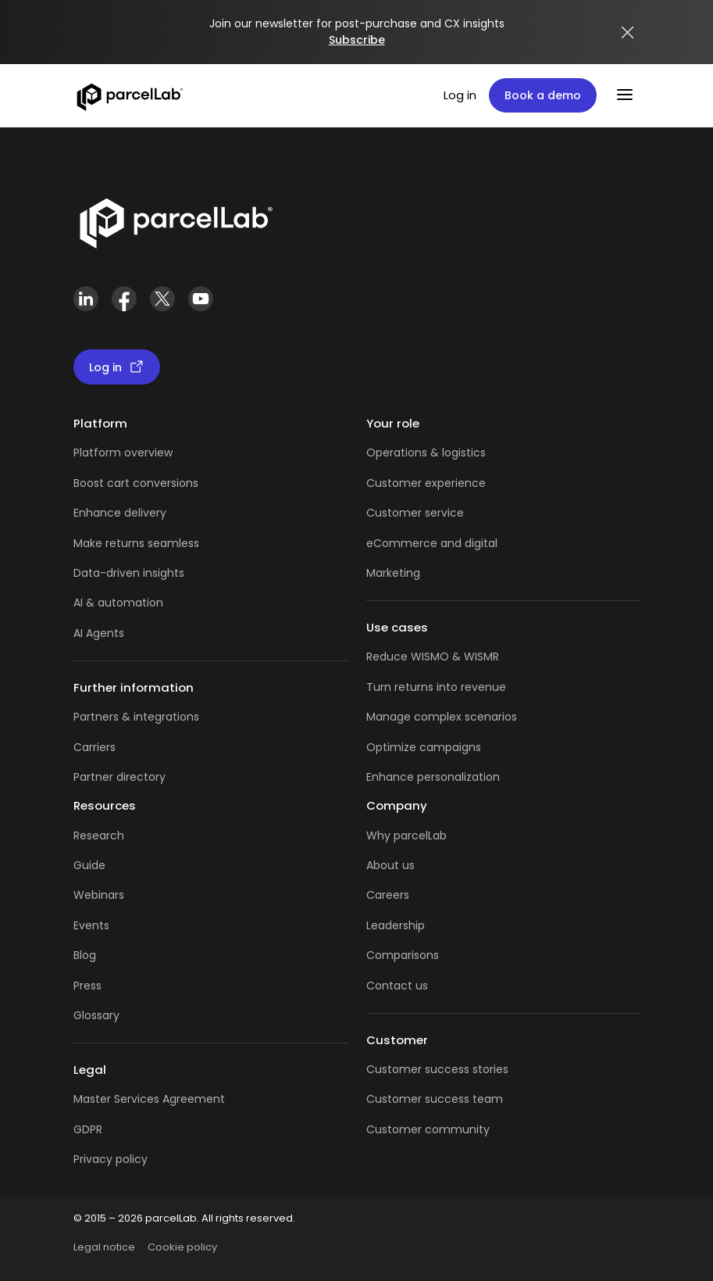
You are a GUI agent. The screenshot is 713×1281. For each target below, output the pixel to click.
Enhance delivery (119, 513)
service (444, 513)
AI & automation (118, 602)
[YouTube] (201, 299)
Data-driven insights (128, 573)
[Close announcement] (627, 32)
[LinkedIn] (86, 299)
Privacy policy (110, 1159)
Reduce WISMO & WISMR (432, 656)
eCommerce (401, 543)
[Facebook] (124, 299)
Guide (89, 865)
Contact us (397, 985)
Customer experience (426, 483)
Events (91, 925)
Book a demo (542, 95)
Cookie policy (182, 1247)
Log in (460, 95)
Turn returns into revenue (436, 687)
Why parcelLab (406, 835)
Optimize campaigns (423, 747)
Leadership (395, 925)
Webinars (98, 895)
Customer (395, 513)
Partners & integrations (136, 717)
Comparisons (402, 955)
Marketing (393, 573)
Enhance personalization (433, 777)
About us (390, 865)
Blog (84, 955)
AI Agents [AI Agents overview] (98, 633)
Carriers (94, 747)
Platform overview (123, 452)
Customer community (428, 1129)
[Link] (175, 220)
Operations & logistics (426, 452)
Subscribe (357, 40)
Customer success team (434, 1099)
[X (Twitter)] (163, 299)
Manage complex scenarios (441, 717)
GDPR (87, 1129)
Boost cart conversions (135, 483)
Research (98, 835)
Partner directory (119, 777)
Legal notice (104, 1247)
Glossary (96, 1015)
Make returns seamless (136, 543)
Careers (387, 895)
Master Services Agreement (149, 1099)
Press (87, 985)
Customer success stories (437, 1069)
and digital (467, 543)
